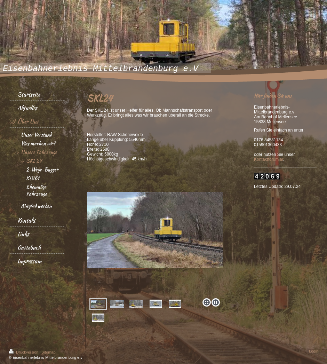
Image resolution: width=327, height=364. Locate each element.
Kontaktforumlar (268, 159)
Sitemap (48, 352)
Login (313, 351)
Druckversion (24, 352)
